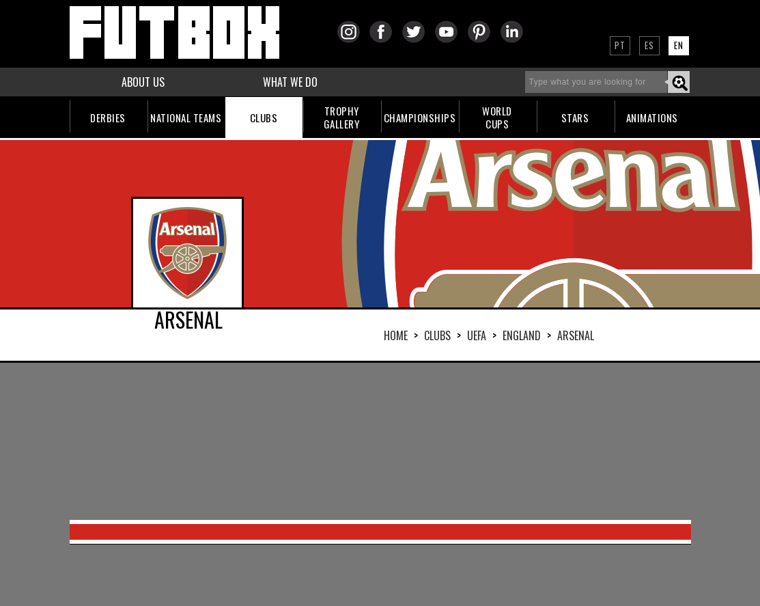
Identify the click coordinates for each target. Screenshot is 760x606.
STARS (575, 117)
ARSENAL (575, 335)
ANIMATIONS (652, 117)
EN (679, 45)
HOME (396, 335)
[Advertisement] (380, 441)
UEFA (476, 335)
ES (649, 45)
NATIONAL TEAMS (185, 117)
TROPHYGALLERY (342, 117)
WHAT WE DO (290, 82)
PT (620, 45)
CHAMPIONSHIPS (420, 117)
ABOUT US (143, 82)
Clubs (437, 335)
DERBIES (108, 117)
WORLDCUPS (497, 117)
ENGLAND (522, 335)
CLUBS (264, 117)
